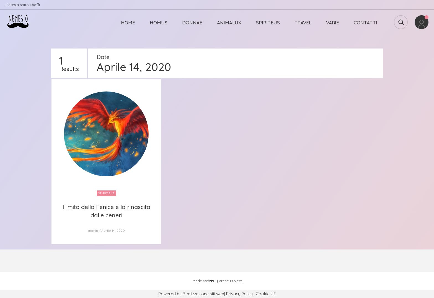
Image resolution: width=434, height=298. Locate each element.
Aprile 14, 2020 (113, 230)
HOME (128, 22)
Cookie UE (266, 293)
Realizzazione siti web (203, 293)
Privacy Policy (239, 293)
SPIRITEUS (268, 22)
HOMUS (158, 22)
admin (93, 230)
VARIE (332, 22)
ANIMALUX (229, 22)
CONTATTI (365, 22)
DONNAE (192, 22)
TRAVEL (302, 22)
